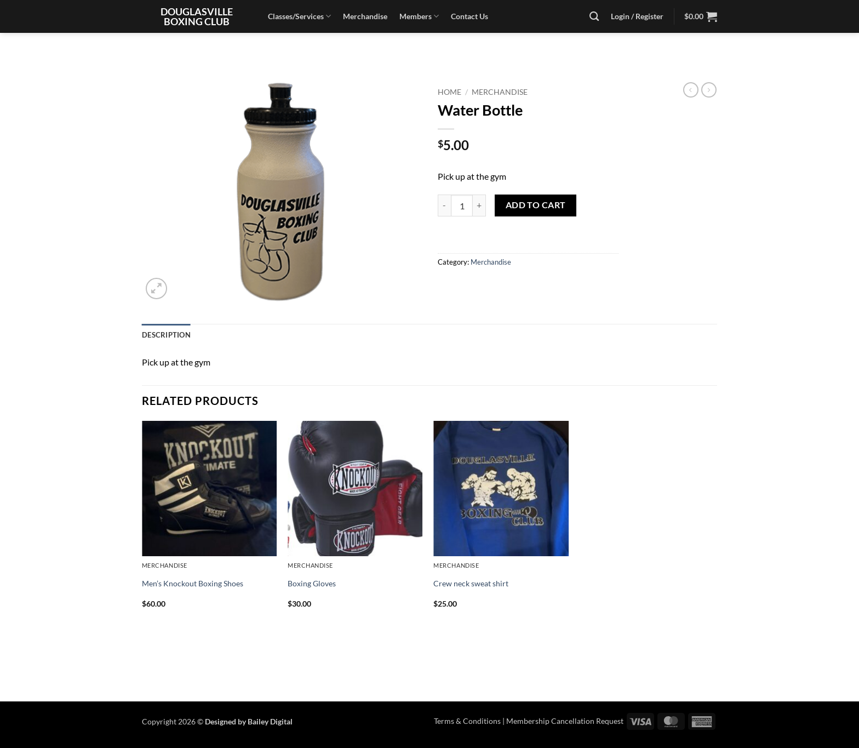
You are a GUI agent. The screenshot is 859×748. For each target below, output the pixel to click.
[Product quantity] (462, 205)
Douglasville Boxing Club (197, 16)
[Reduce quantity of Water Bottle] (444, 205)
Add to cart (536, 205)
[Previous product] (709, 90)
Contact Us (469, 16)
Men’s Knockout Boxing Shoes (192, 583)
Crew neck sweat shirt (470, 583)
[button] (700, 16)
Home (449, 92)
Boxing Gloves (312, 583)
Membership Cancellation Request (564, 721)
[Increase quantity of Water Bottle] (479, 205)
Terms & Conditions (467, 721)
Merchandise (365, 16)
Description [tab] (166, 334)
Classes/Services (299, 16)
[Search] (594, 16)
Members (419, 16)
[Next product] (690, 90)
